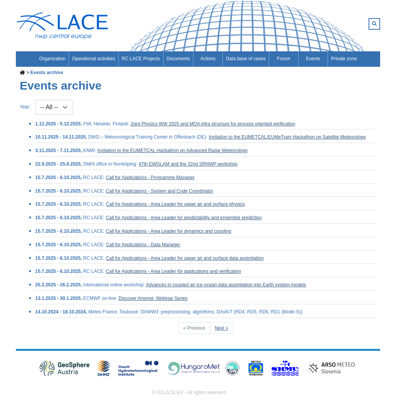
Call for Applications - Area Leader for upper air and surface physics (175, 204)
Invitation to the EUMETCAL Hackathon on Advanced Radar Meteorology (172, 150)
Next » (222, 328)
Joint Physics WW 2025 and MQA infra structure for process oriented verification (212, 124)
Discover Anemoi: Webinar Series (153, 298)
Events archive (46, 72)
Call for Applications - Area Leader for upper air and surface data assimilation (185, 258)
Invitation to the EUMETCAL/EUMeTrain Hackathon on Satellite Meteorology (287, 137)
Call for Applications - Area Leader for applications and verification (173, 271)
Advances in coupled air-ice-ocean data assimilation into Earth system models (226, 285)
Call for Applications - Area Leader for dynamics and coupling (168, 231)
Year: (25, 107)
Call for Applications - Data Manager (143, 244)
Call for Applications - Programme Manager (150, 177)
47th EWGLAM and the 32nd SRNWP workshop (187, 164)
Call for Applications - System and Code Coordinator (159, 191)
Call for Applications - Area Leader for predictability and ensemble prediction (184, 217)
